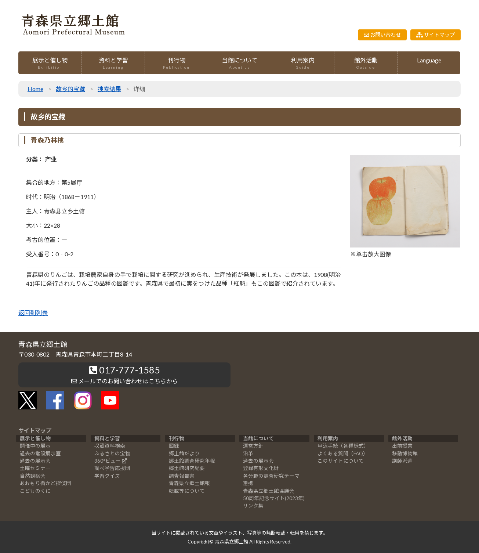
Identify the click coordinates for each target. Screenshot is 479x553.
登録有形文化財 (261, 468)
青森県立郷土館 (231, 542)
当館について (239, 63)
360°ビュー (107, 461)
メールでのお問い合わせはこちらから (124, 380)
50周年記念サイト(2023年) (274, 498)
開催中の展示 (35, 446)
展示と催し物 (49, 63)
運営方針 (253, 446)
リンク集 (253, 506)
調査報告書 (182, 476)
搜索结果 (109, 88)
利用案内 (302, 63)
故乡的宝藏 (70, 88)
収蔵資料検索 (109, 446)
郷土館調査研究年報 (192, 461)
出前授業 (402, 446)
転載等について (187, 491)
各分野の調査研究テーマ (271, 476)
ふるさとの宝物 (112, 453)
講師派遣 (402, 461)
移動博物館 (405, 453)
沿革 (248, 453)
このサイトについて (340, 461)
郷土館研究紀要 (187, 468)
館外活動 (365, 63)
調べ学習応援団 (112, 468)
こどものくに (35, 491)
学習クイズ (107, 476)
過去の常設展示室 (40, 453)
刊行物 (176, 63)
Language (429, 60)
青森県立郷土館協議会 (268, 491)
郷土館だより (184, 453)
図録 (174, 446)
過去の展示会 (35, 461)
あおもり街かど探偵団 (45, 483)
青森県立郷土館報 (189, 483)
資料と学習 (113, 63)
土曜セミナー (35, 468)
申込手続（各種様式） (343, 446)
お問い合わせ (382, 35)
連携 (248, 483)
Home (35, 88)
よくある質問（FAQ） (342, 453)
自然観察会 (33, 476)
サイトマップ (435, 35)
